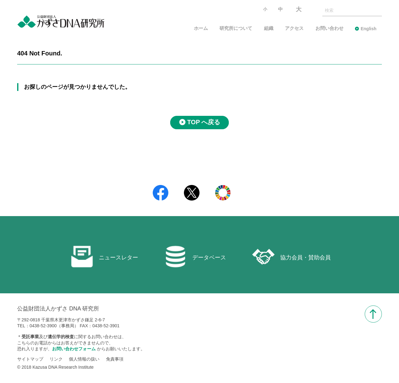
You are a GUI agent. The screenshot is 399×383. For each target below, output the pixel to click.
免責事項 (114, 359)
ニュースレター (104, 256)
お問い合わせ (329, 28)
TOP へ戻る (203, 122)
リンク (56, 359)
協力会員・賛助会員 (291, 256)
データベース (195, 256)
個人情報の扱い (84, 359)
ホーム (201, 28)
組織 (268, 28)
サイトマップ (30, 359)
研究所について (235, 28)
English (369, 28)
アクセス (294, 28)
